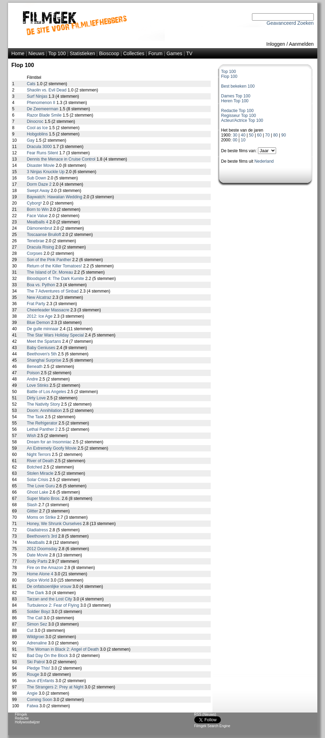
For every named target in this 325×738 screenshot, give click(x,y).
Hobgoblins (38, 134)
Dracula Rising (41, 247)
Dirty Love (37, 398)
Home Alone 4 (41, 573)
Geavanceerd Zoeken (290, 23)
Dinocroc (36, 121)
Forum (155, 53)
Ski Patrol (36, 661)
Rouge (34, 674)
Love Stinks (38, 385)
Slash (32, 504)
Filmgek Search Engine (212, 726)
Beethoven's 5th (42, 354)
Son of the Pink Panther (49, 259)
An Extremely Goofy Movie (52, 448)
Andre (33, 379)
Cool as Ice (38, 127)
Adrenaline (37, 643)
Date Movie (38, 555)
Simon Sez (37, 624)
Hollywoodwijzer (27, 722)
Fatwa (33, 705)
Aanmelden (301, 44)
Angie (33, 693)
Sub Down (37, 178)
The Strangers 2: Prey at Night (56, 687)
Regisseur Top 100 (238, 115)
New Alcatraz (39, 297)
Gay (31, 140)
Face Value (38, 215)
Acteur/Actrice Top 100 (242, 120)
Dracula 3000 (40, 146)
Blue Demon (39, 322)
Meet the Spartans (44, 341)
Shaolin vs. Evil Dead (47, 90)
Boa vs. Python (41, 284)
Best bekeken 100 (238, 86)
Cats (32, 83)
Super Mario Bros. (44, 498)
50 (251, 135)
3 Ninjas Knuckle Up (46, 171)
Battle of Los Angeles (47, 391)
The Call (35, 617)
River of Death (41, 460)
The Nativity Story (44, 404)
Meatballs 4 (38, 222)
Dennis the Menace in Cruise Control (61, 159)
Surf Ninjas (38, 96)
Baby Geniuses (42, 347)
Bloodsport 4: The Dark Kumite (56, 278)
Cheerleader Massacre (49, 310)
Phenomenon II (42, 102)
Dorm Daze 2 (40, 184)
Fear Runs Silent (43, 152)
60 (259, 135)
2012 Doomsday (43, 548)
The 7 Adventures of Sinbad (53, 291)
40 (243, 135)
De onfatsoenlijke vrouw (50, 586)
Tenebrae (36, 240)
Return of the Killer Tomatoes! (55, 266)
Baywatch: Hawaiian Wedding (55, 196)
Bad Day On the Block (48, 655)
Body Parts (38, 561)
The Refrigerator (43, 423)
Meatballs (36, 542)
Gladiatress (38, 529)
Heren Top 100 (235, 100)
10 (243, 140)
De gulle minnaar (43, 328)
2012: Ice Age (40, 316)
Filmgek (21, 714)
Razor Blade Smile (45, 115)
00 (235, 140)
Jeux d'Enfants (41, 680)
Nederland (264, 161)
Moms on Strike (42, 517)
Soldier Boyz (39, 611)
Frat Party (36, 303)
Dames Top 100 (236, 96)
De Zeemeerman (43, 108)
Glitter (33, 511)
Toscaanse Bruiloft (44, 234)
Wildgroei (36, 636)
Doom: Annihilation (45, 410)
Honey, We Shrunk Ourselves (55, 523)
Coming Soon (40, 699)
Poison (34, 372)
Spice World (39, 580)
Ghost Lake (38, 492)
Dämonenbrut (40, 228)
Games (174, 53)
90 (283, 135)
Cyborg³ (35, 203)
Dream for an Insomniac (50, 442)
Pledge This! (39, 668)
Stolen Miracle (41, 473)
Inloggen (275, 44)
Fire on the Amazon (45, 567)
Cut (31, 630)
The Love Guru (41, 486)
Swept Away (39, 190)
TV (189, 53)
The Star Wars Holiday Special (56, 335)
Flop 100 (229, 76)
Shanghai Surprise (45, 360)
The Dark (36, 592)
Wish (32, 435)
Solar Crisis (38, 479)
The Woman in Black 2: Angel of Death (63, 649)
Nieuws (36, 53)
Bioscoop (109, 53)
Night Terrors (39, 454)
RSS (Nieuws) (205, 714)
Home (18, 53)
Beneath (35, 366)
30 (235, 135)
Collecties (133, 53)
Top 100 (57, 53)
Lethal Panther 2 (43, 429)
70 (267, 135)
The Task (36, 416)
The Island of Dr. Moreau (50, 272)
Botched (35, 467)
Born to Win (38, 209)
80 (275, 135)
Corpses (35, 253)
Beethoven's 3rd (42, 536)
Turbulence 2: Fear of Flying (53, 605)
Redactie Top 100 (237, 110)
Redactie (22, 718)
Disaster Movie (41, 165)
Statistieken (82, 53)
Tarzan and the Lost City (50, 599)
